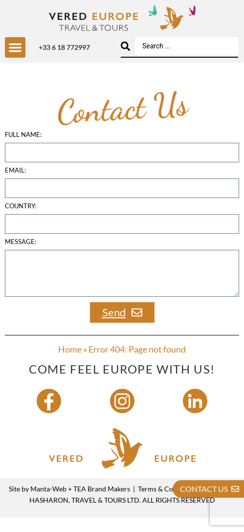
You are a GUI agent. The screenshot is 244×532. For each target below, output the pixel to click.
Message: (20, 256)
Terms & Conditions (168, 503)
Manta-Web (48, 503)
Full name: (23, 149)
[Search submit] (125, 46)
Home (70, 363)
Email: (15, 185)
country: (20, 221)
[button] (15, 47)
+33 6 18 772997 (64, 47)
